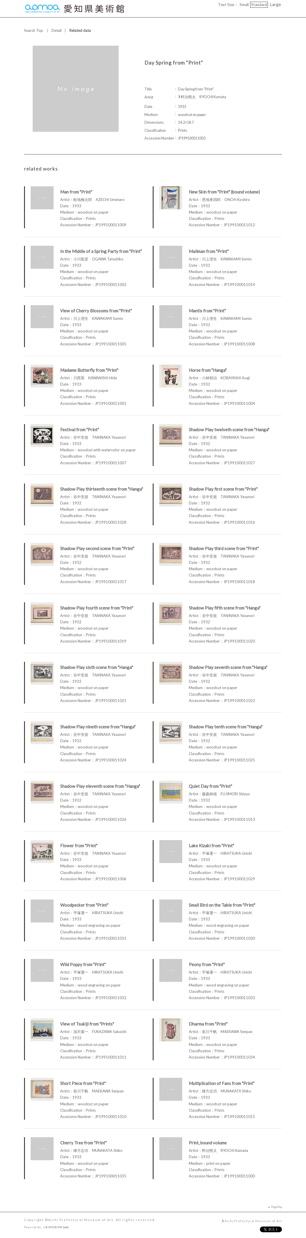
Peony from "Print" (207, 964)
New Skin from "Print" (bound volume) (224, 191)
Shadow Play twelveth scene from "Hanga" (229, 429)
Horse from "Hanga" (208, 370)
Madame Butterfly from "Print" (89, 370)
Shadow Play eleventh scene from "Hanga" (100, 786)
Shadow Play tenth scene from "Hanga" (225, 726)
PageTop (276, 1206)
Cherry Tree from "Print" (83, 1142)
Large (275, 4)
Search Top (33, 30)
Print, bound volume (208, 1142)
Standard (259, 4)
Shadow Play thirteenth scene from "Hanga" (101, 489)
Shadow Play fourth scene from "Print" (96, 607)
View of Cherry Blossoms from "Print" (96, 310)
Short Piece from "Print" (83, 1083)
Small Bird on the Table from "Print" (222, 905)
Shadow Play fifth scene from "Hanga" (224, 607)
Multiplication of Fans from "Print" (221, 1083)
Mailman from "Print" (209, 251)
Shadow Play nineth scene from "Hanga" (98, 726)
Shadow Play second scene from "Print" (97, 548)
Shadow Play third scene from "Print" (224, 548)
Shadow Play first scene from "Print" (223, 489)
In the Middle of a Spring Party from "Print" (101, 251)
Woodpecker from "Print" (84, 905)
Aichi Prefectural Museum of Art (253, 1221)
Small (244, 4)
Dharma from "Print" (208, 1023)
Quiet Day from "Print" (210, 786)
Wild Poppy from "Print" (83, 964)
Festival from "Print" (79, 429)
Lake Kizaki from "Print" (211, 845)
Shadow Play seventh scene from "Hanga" (228, 667)
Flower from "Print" (78, 845)
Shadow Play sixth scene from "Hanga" (96, 667)
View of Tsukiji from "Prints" (87, 1023)
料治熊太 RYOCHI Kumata (203, 97)
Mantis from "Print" (207, 310)
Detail (57, 30)
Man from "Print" (76, 191)
